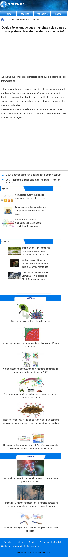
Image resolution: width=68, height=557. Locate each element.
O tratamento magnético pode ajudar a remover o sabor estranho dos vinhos (30, 388)
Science (11, 19)
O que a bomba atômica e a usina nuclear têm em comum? (34, 175)
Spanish (32, 542)
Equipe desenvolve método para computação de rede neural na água (30, 210)
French (7, 542)
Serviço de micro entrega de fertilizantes (30, 313)
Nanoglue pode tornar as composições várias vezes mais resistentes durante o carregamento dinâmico (30, 439)
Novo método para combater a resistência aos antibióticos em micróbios (31, 337)
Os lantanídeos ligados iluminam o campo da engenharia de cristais (30, 521)
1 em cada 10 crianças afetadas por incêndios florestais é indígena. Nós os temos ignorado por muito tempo (30, 496)
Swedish (57, 542)
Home (8, 14)
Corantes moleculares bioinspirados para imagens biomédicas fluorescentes (28, 223)
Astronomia (42, 14)
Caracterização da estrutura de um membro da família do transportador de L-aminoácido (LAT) (30, 362)
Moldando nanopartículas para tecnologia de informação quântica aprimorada (30, 471)
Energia (58, 14)
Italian (20, 542)
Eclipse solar (33, 546)
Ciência (22, 19)
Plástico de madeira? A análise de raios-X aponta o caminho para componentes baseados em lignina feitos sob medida (30, 413)
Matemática (18, 546)
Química (25, 14)
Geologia (5, 546)
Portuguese (45, 542)
